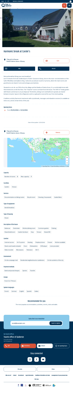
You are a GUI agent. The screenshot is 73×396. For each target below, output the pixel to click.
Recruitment (21, 375)
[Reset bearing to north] (67, 163)
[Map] (36, 152)
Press (53, 369)
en (55, 5)
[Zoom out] (67, 160)
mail (19, 69)
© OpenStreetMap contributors (57, 166)
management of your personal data (59, 375)
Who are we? (8, 375)
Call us (53, 69)
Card (58, 61)
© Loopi (67, 166)
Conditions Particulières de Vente (42, 375)
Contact (43, 346)
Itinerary (58, 132)
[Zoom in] (67, 157)
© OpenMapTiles (45, 166)
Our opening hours (62, 346)
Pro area (20, 369)
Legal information (29, 375)
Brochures (27, 346)
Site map (36, 379)
